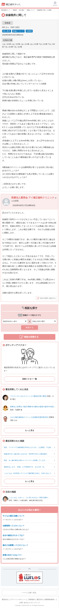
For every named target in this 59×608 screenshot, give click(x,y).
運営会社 (5, 599)
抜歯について (18, 31)
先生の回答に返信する (48, 298)
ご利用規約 (31, 599)
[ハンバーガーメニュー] (55, 3)
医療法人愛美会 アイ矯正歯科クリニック (33, 197)
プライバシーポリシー (17, 599)
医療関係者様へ (50, 599)
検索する (29, 327)
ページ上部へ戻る (29, 593)
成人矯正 (6, 31)
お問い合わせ (24, 603)
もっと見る (29, 430)
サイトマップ (35, 603)
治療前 (29, 31)
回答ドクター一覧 (29, 379)
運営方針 (40, 599)
